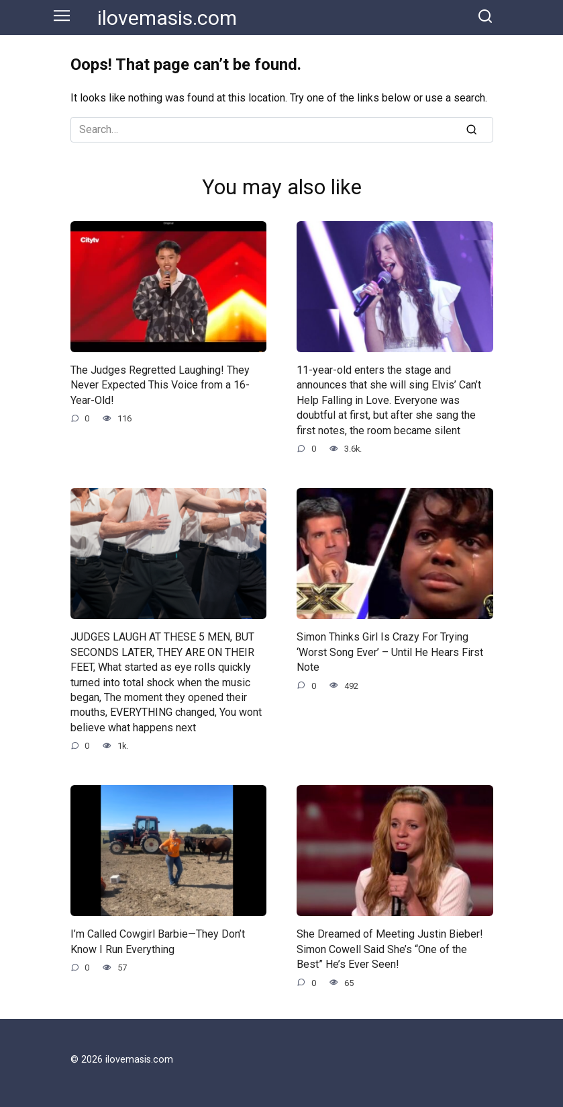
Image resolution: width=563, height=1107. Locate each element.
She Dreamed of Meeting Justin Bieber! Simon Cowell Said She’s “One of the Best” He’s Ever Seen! (390, 949)
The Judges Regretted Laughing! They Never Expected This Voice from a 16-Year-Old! (160, 385)
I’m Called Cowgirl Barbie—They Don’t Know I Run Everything (157, 941)
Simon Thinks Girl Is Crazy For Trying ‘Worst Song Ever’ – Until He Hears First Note (390, 651)
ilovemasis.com (167, 18)
